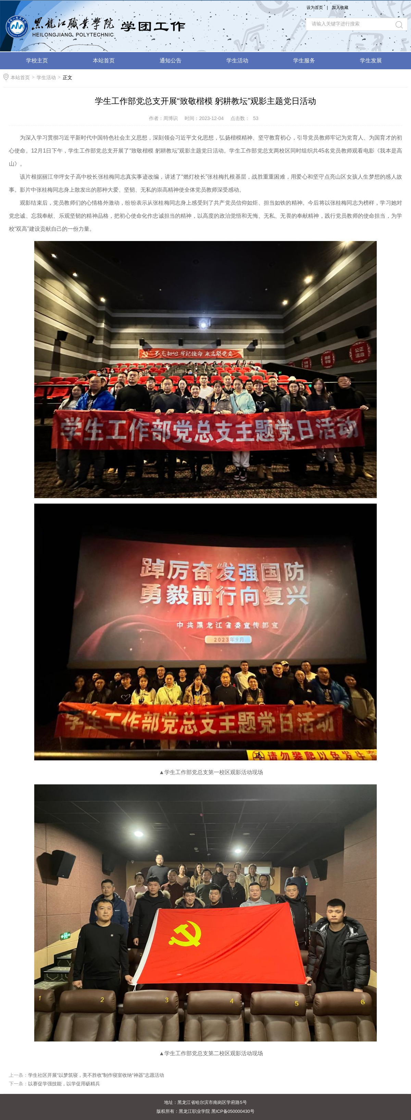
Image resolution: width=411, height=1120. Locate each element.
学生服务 (304, 60)
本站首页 (104, 60)
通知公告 (171, 60)
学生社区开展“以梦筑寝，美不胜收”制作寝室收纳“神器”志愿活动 (96, 1075)
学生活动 (237, 60)
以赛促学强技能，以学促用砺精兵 (64, 1083)
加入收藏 (340, 7)
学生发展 (371, 60)
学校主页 (37, 60)
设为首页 (315, 7)
